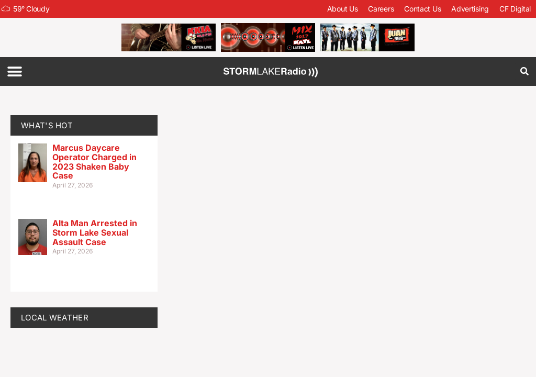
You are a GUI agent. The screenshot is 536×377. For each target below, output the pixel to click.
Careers (381, 8)
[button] (14, 71)
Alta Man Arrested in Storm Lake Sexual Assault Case (94, 232)
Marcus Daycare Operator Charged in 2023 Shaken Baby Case (94, 161)
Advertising (470, 8)
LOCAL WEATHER (54, 318)
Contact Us (422, 8)
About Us (342, 8)
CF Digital (515, 8)
